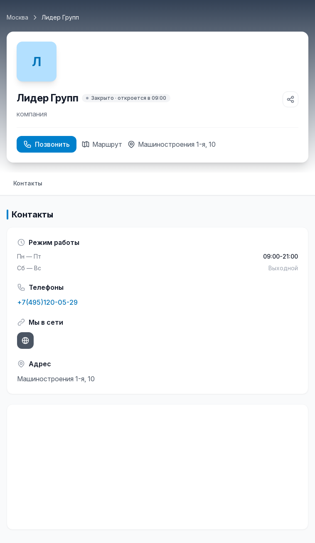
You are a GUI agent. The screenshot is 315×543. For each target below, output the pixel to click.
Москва (17, 17)
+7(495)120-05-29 (47, 302)
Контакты (27, 183)
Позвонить (46, 144)
